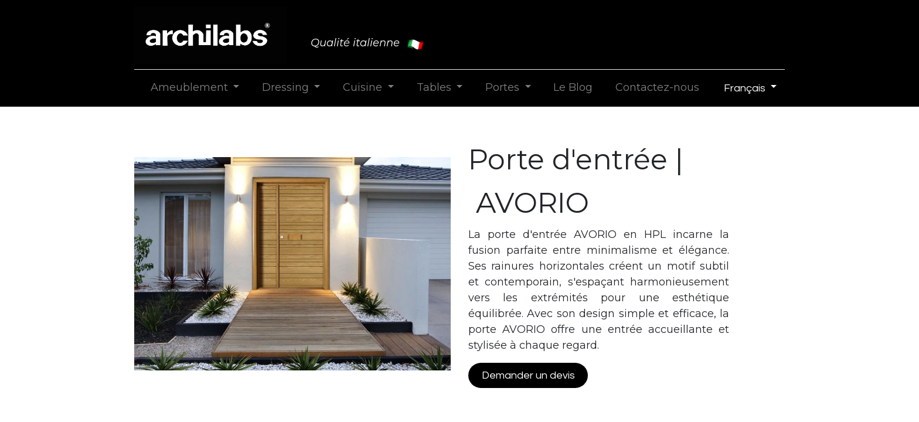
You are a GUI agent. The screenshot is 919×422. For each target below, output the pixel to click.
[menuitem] (573, 87)
